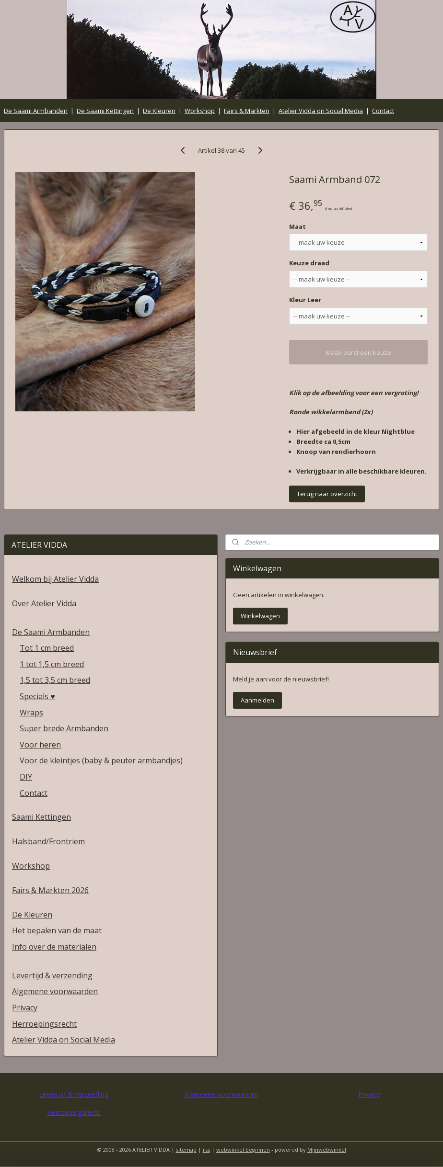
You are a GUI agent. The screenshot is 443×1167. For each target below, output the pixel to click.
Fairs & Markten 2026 (50, 890)
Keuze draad (309, 263)
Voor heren (40, 744)
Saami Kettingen (41, 817)
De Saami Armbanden (36, 110)
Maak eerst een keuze (358, 352)
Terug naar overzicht (327, 494)
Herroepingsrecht (44, 1024)
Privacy (24, 1007)
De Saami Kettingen (105, 110)
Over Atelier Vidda (44, 603)
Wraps (31, 712)
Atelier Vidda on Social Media (321, 110)
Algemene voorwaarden (55, 991)
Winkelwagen (260, 616)
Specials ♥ (37, 696)
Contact (383, 110)
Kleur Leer (305, 300)
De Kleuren (159, 110)
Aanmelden (257, 700)
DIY (26, 776)
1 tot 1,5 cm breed (52, 664)
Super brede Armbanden (64, 728)
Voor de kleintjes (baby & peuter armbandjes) (101, 760)
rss (206, 1149)
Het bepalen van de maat (57, 930)
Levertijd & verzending (52, 975)
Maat (297, 226)
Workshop (200, 110)
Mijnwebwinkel (326, 1149)
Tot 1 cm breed (47, 648)
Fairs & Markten (246, 110)
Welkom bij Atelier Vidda (55, 579)
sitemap (186, 1149)
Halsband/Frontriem (48, 841)
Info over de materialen (54, 946)
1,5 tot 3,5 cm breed (55, 680)
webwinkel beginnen (243, 1149)
